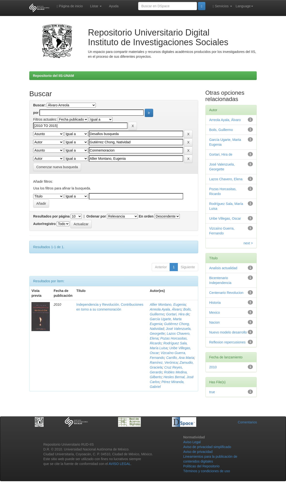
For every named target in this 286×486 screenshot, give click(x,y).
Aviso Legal (192, 442)
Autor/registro (44, 224)
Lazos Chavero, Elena (226, 179)
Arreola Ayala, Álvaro (165, 309)
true (212, 392)
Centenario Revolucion (226, 293)
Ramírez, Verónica (164, 362)
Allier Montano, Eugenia (168, 304)
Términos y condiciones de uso (206, 471)
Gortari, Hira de (177, 314)
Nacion (214, 322)
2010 (213, 367)
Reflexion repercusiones (227, 342)
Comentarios (247, 422)
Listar (96, 6)
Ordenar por (96, 216)
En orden (146, 216)
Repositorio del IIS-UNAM (53, 76)
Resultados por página (51, 216)
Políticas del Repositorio (201, 466)
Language (244, 6)
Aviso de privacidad (197, 452)
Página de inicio (70, 6)
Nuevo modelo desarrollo (228, 332)
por (36, 113)
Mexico (214, 312)
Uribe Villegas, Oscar (225, 218)
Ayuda (113, 6)
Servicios (222, 6)
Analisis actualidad (223, 268)
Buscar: (39, 105)
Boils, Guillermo (221, 130)
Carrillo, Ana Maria (180, 358)
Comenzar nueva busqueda (57, 167)
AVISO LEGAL (120, 464)
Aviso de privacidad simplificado (207, 447)
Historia (215, 303)
